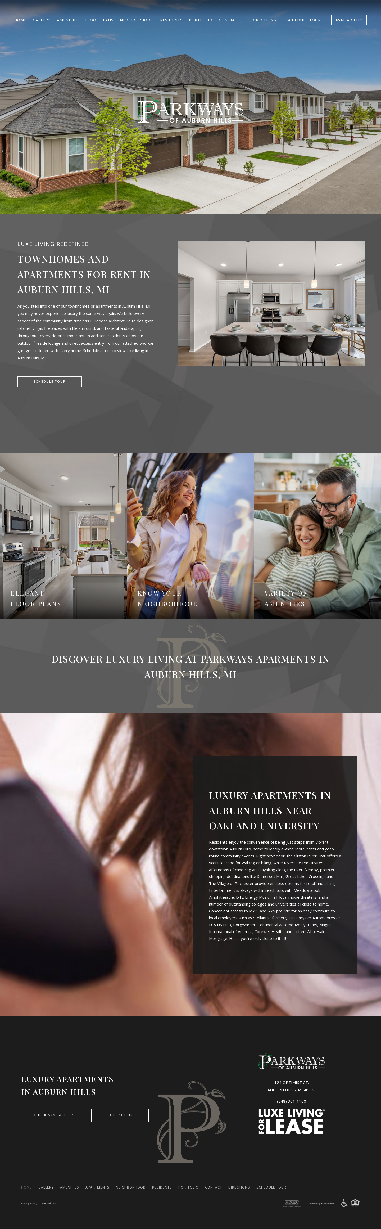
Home (20, 19)
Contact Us (232, 19)
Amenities (68, 19)
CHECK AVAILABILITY (57, 1116)
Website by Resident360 (319, 1203)
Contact (234, 1187)
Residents (171, 19)
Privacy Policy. (30, 1203)
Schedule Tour (304, 19)
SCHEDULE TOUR (50, 382)
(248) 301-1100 (291, 1101)
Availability (348, 19)
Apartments (106, 1187)
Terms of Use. (51, 1203)
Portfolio (200, 19)
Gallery (42, 19)
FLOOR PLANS (99, 19)
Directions (263, 19)
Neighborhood (137, 19)
